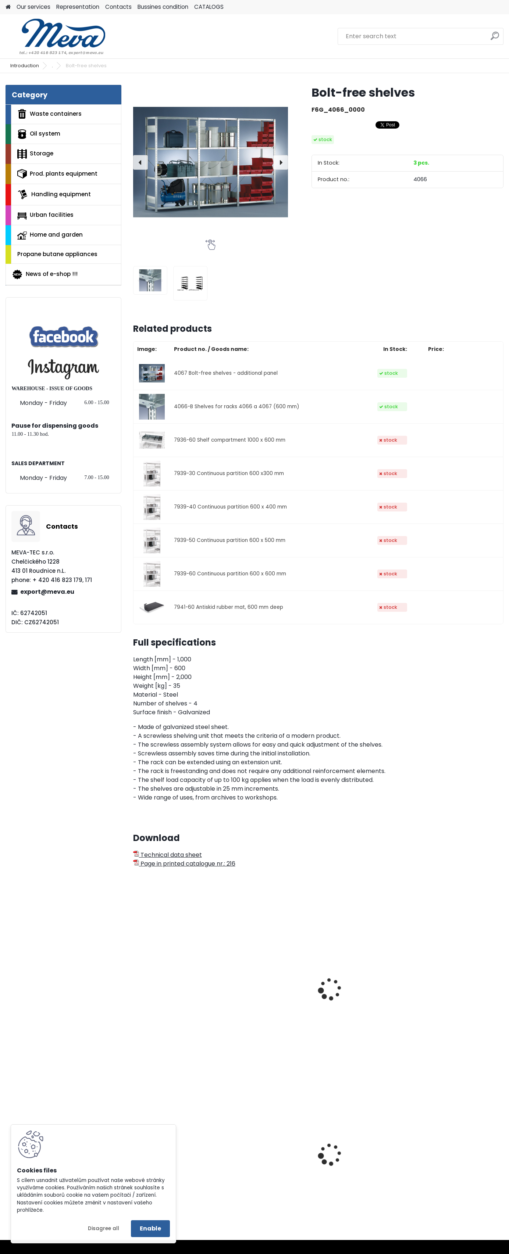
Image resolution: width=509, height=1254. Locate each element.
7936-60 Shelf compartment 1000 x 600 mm (229, 439)
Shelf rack (434, 1003)
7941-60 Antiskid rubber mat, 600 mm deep (228, 607)
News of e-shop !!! (45, 274)
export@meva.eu (47, 592)
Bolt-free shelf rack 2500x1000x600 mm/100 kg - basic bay (271, 1010)
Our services (33, 7)
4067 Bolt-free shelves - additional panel (226, 373)
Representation (77, 7)
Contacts (118, 7)
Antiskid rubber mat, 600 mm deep (173, 1006)
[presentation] (140, 162)
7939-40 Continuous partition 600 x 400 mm (230, 506)
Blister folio (248, 1172)
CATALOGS (209, 7)
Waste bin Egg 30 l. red (170, 1166)
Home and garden (50, 235)
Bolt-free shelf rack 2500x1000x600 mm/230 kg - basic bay (361, 1010)
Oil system (38, 134)
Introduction (24, 65)
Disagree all (103, 1228)
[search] (495, 39)
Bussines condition (163, 7)
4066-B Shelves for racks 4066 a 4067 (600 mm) (236, 406)
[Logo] (56, 36)
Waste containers (49, 114)
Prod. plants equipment (57, 174)
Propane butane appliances (57, 254)
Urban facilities (45, 215)
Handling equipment (54, 194)
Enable (150, 1228)
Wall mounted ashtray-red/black (360, 1158)
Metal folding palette (450, 1166)
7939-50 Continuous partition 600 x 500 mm (229, 540)
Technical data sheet (167, 855)
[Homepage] (8, 7)
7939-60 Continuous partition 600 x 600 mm (230, 573)
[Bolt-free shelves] (210, 162)
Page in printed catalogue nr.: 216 (184, 863)
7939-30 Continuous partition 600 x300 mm (229, 473)
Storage (35, 154)
